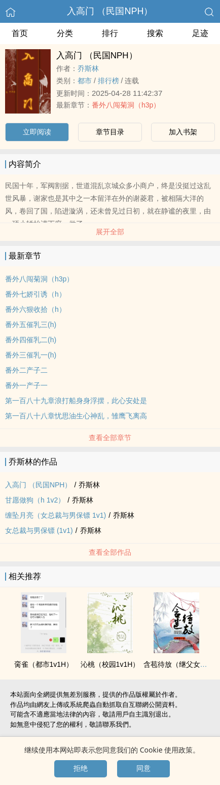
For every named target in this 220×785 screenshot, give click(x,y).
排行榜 (108, 81)
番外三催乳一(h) (30, 355)
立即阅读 (37, 132)
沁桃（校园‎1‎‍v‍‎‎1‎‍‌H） (110, 664)
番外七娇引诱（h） (35, 294)
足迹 (200, 33)
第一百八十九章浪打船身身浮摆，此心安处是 (76, 401)
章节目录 (110, 132)
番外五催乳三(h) (30, 324)
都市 (85, 81)
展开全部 (110, 232)
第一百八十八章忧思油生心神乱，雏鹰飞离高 (76, 416)
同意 (143, 768)
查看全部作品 (110, 552)
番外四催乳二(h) (30, 340)
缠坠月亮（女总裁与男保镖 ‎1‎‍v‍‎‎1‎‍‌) (55, 515)
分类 (65, 33)
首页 (20, 33)
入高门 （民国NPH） (110, 11)
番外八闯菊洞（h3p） (126, 105)
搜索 (155, 33)
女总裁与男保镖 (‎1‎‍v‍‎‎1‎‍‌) (39, 530)
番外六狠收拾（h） (35, 309)
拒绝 (81, 768)
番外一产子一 (26, 385)
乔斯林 (88, 68)
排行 (110, 33)
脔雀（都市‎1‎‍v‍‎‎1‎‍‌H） (44, 664)
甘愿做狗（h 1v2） (35, 500)
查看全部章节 (110, 438)
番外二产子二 (26, 370)
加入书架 (183, 132)
